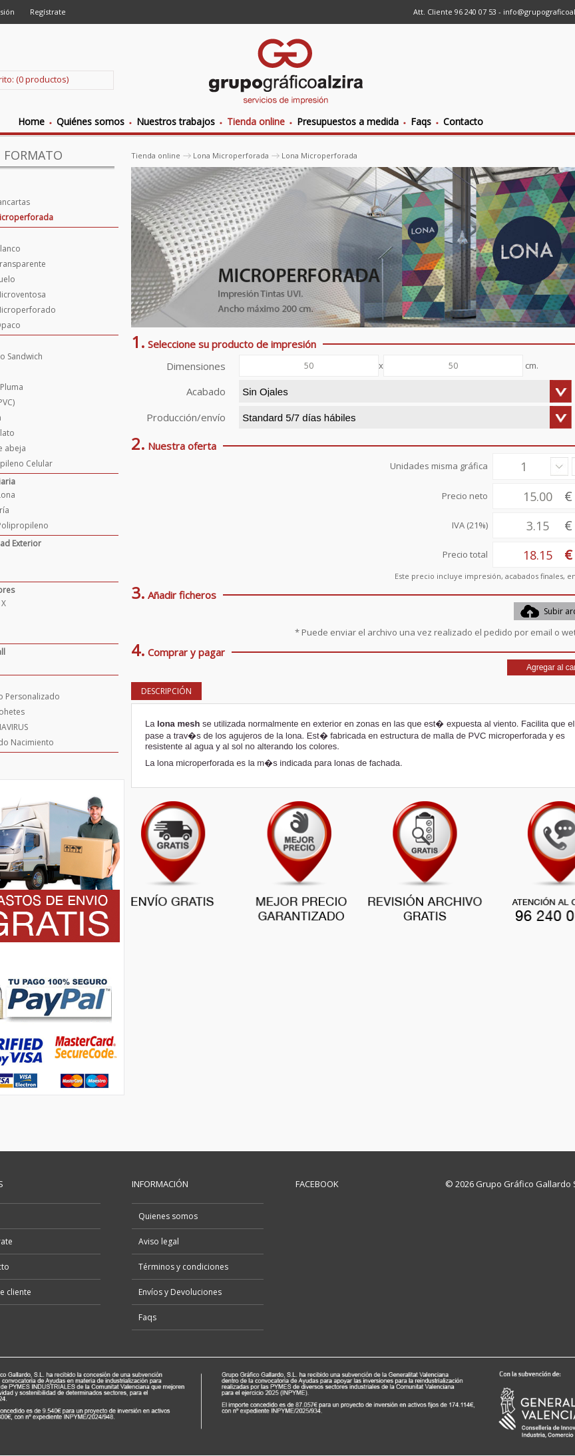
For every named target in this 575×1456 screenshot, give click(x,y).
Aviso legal (158, 1241)
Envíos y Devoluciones (180, 1292)
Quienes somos (168, 1216)
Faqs (147, 1317)
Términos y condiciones (183, 1266)
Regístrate (48, 12)
